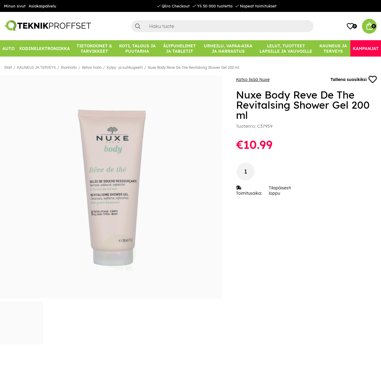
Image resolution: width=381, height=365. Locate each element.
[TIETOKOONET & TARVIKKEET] (94, 48)
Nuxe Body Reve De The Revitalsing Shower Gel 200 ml (193, 67)
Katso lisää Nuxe (253, 79)
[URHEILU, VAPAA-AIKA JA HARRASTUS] (228, 48)
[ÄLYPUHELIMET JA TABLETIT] (179, 48)
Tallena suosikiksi (353, 79)
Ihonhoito (69, 67)
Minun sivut (15, 6)
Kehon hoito (92, 67)
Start (8, 67)
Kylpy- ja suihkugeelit (125, 67)
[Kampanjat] (365, 48)
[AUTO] (8, 48)
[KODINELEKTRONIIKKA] (44, 48)
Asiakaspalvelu (42, 6)
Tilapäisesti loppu (280, 190)
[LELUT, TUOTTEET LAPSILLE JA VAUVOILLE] (286, 48)
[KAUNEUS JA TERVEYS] (333, 48)
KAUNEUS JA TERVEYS (36, 67)
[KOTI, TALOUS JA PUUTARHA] (137, 48)
